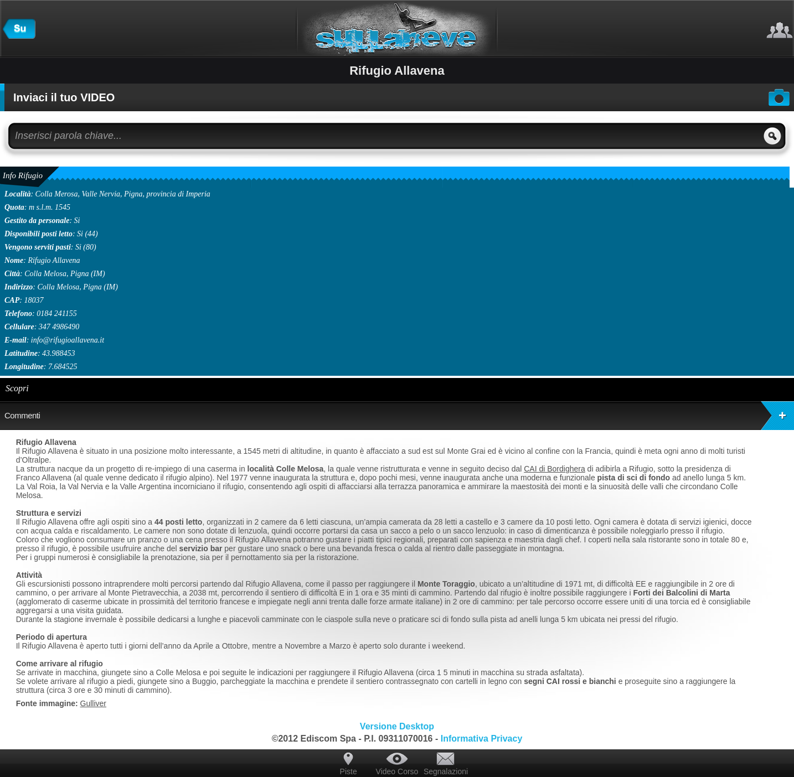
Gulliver (93, 703)
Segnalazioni (446, 771)
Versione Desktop (397, 726)
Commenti (399, 415)
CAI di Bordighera (554, 468)
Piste (348, 771)
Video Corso (397, 771)
